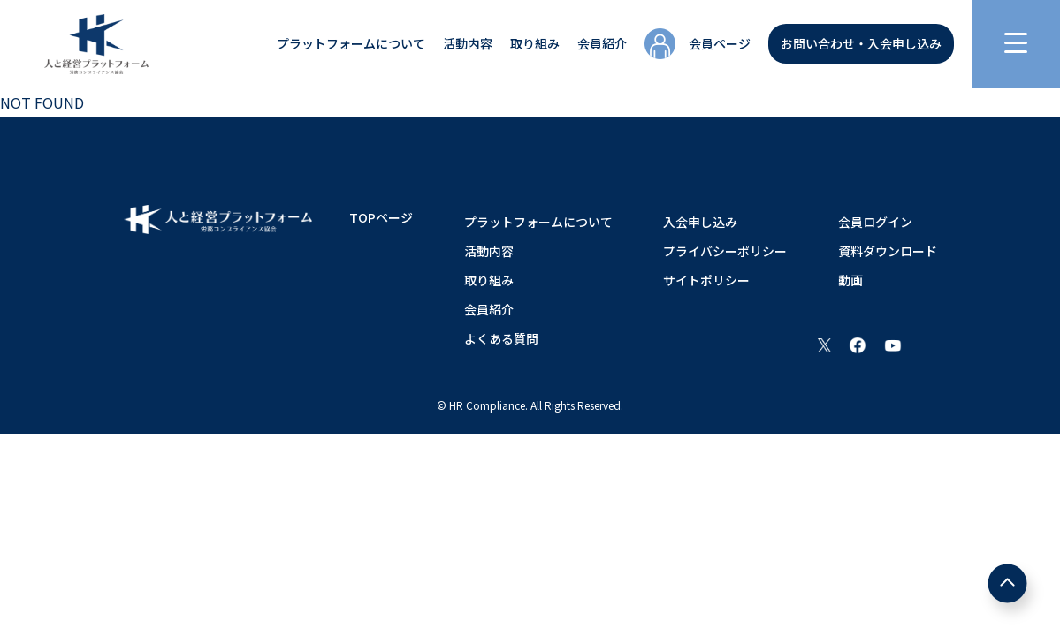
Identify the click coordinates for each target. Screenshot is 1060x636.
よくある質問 (501, 338)
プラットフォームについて (351, 43)
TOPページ (381, 217)
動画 (850, 280)
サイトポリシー (706, 280)
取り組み (535, 43)
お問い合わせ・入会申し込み (861, 43)
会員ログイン (875, 222)
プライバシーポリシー (725, 251)
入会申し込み (700, 222)
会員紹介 (602, 43)
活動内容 (467, 43)
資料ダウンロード (887, 251)
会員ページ (720, 43)
